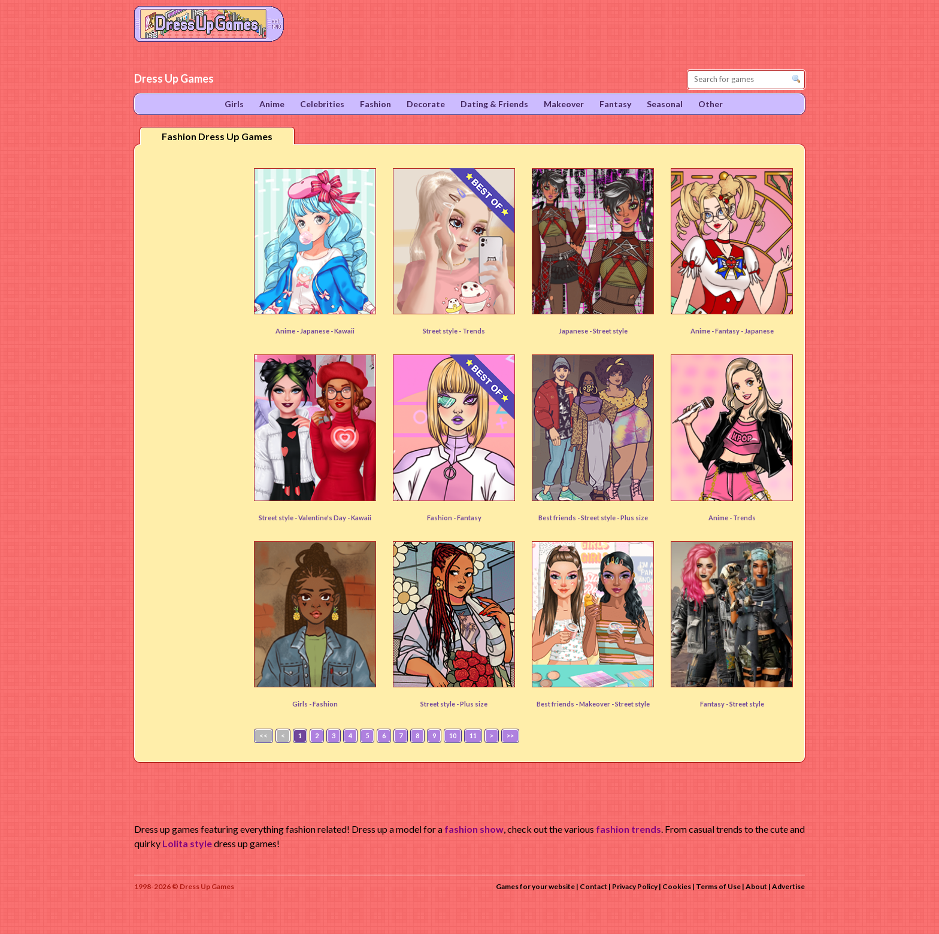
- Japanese (757, 331)
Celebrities (322, 104)
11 (473, 735)
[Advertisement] (192, 340)
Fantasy (728, 331)
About (756, 886)
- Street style (630, 704)
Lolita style (187, 843)
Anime (271, 104)
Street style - (442, 331)
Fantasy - (714, 704)
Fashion (325, 704)
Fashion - (442, 517)
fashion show (474, 829)
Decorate (426, 104)
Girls (234, 104)
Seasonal (665, 104)
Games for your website (535, 886)
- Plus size (632, 517)
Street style (610, 331)
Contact (593, 886)
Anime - (287, 331)
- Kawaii (343, 331)
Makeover (595, 704)
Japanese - (576, 331)
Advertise (788, 886)
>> (510, 735)
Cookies (676, 886)
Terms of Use (718, 886)
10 (452, 735)
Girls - (302, 704)
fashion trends (628, 829)
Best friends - (559, 517)
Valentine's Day (322, 517)
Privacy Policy (635, 886)
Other (710, 104)
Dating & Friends (494, 104)
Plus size (473, 704)
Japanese (315, 331)
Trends (473, 331)
